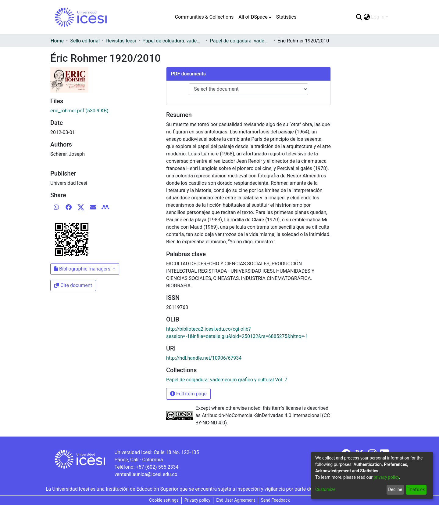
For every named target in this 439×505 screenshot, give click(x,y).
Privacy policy (197, 500)
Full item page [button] (188, 394)
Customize (325, 489)
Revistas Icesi (121, 41)
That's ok (416, 489)
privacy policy (386, 477)
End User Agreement (235, 500)
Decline (395, 489)
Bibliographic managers (83, 269)
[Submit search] (359, 17)
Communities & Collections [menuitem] (204, 17)
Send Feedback (275, 500)
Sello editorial (84, 41)
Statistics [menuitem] (286, 17)
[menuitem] (254, 17)
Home (57, 41)
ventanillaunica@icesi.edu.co (145, 474)
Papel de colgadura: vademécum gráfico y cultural (172, 41)
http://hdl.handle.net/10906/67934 (203, 358)
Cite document (73, 285)
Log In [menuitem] (377, 17)
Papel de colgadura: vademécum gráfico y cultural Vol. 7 (240, 41)
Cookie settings (164, 500)
